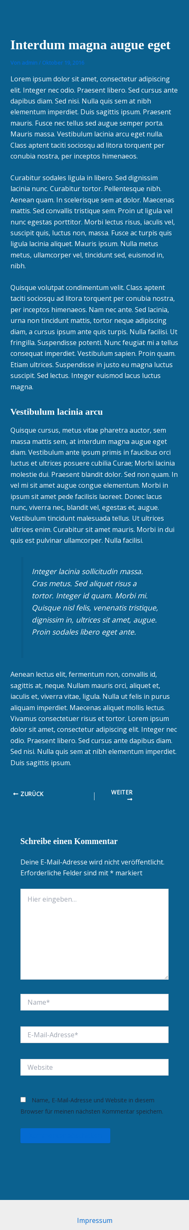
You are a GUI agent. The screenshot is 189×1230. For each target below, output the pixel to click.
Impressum (94, 1220)
